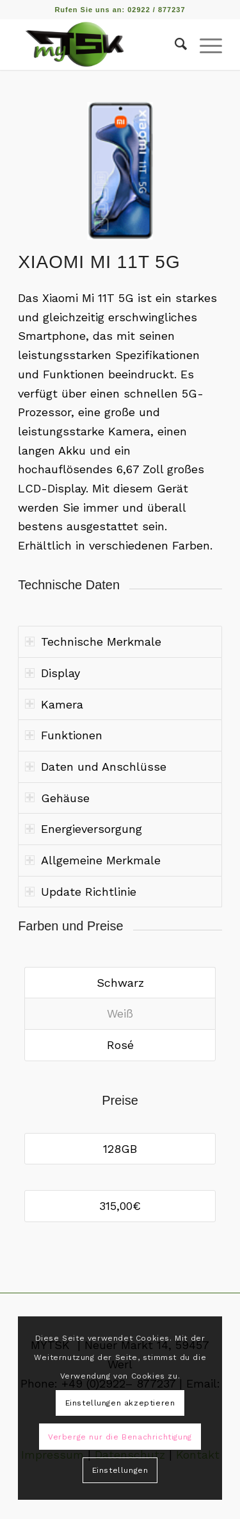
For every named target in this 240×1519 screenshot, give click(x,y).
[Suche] (174, 44)
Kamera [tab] (54, 704)
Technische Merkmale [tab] (93, 641)
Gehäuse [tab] (57, 798)
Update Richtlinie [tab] (80, 891)
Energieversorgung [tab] (83, 828)
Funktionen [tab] (63, 735)
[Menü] (204, 44)
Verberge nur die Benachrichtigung (120, 1436)
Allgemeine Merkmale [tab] (93, 860)
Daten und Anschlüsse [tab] (95, 766)
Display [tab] (52, 673)
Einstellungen (120, 1470)
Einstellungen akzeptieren (120, 1402)
